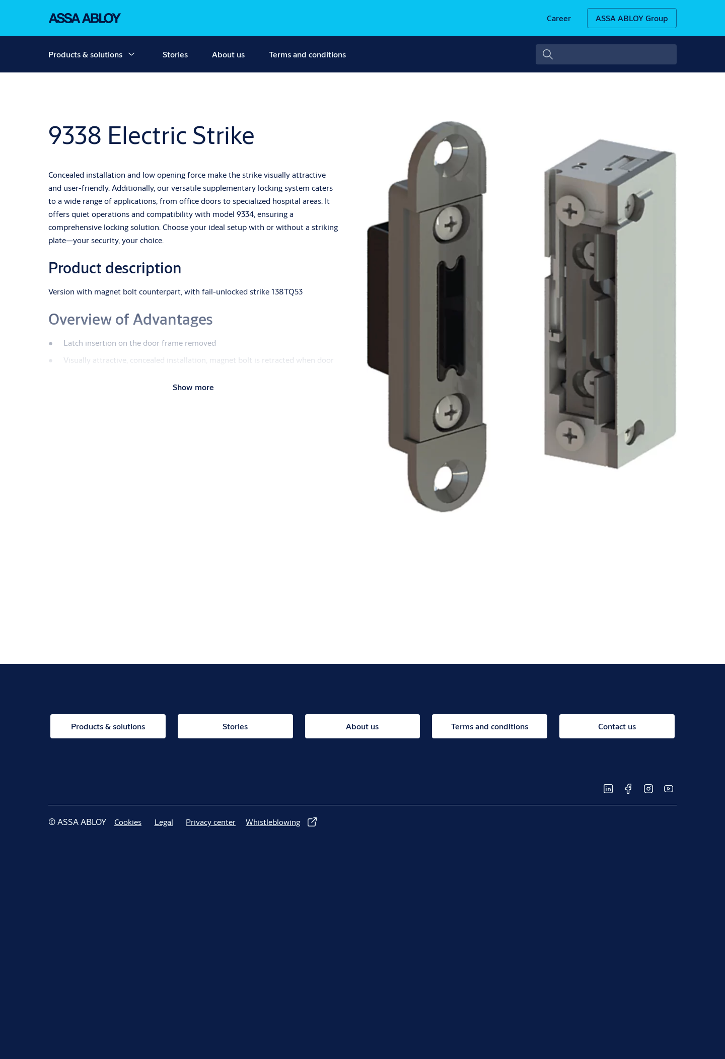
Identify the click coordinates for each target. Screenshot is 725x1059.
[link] (559, 18)
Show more (193, 387)
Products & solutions (85, 54)
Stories (175, 54)
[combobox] (606, 54)
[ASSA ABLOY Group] (632, 18)
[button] (131, 54)
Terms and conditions (307, 54)
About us (228, 54)
